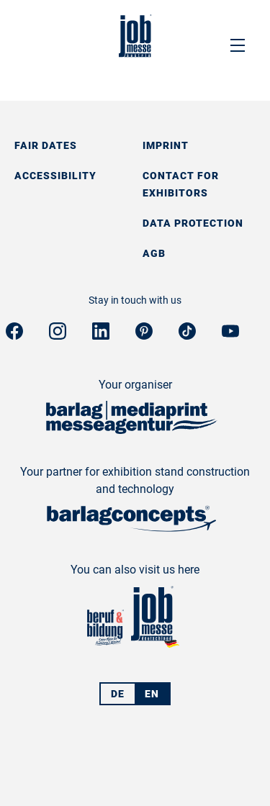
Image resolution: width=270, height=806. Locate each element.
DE (118, 693)
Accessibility (55, 175)
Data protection (193, 223)
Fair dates (45, 145)
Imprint (166, 145)
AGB (154, 253)
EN (152, 693)
